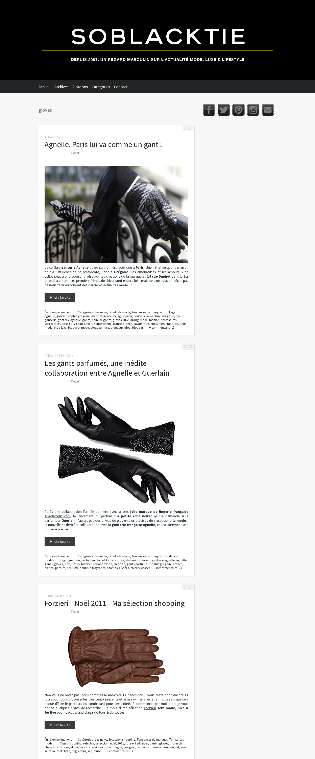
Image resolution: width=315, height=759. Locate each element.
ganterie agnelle (69, 320)
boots (83, 747)
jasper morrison (148, 747)
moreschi (176, 743)
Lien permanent (58, 312)
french (127, 324)
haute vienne (103, 324)
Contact (121, 86)
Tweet (75, 153)
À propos (80, 86)
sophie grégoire (161, 564)
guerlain (74, 560)
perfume (73, 568)
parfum (60, 568)
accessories (52, 324)
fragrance (98, 568)
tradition (172, 324)
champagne (114, 747)
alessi (93, 747)
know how (157, 324)
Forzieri (150, 708)
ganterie (50, 320)
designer (129, 747)
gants (86, 320)
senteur (85, 568)
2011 (121, 743)
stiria (74, 747)
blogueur (117, 327)
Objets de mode (119, 312)
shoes (65, 747)
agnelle (50, 316)
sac (90, 751)
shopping (74, 743)
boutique (140, 316)
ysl (177, 747)
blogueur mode (78, 327)
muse (97, 751)
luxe (126, 320)
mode (144, 320)
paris (128, 316)
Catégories (101, 86)
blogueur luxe (99, 327)
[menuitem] (46, 86)
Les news (101, 312)
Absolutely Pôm (58, 516)
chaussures (52, 747)
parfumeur (88, 560)
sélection (102, 743)
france (117, 324)
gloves (117, 320)
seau (101, 747)
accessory (68, 324)
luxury (134, 320)
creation (119, 564)
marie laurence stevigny (107, 316)
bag (74, 751)
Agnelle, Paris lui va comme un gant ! (103, 144)
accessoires (169, 320)
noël (113, 743)
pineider (142, 743)
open (179, 316)
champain (167, 747)
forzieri (130, 743)
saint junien (84, 324)
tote (67, 751)
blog (127, 327)
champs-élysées (118, 568)
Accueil (44, 86)
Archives (61, 86)
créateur (144, 560)
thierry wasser (140, 568)
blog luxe (60, 327)
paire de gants (101, 320)
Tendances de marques (147, 312)
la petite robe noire (110, 560)
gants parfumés (138, 564)
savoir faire (141, 324)
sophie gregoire (79, 316)
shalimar (131, 560)
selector (88, 743)
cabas (82, 751)
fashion (154, 320)
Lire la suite (62, 297)
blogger (137, 327)
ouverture (154, 316)
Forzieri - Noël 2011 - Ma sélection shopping (115, 603)
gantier (61, 316)
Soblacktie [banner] (157, 40)
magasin (168, 316)
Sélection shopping (121, 739)
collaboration (102, 564)
